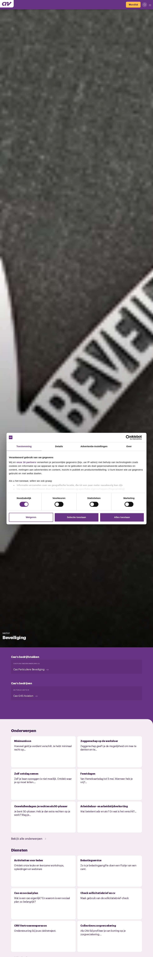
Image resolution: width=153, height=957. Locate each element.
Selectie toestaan (76, 517)
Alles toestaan (122, 517)
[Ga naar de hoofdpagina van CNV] (7, 3)
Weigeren (31, 517)
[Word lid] (133, 5)
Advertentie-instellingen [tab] (94, 446)
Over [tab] (129, 446)
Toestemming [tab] (24, 446)
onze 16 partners (26, 462)
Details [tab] (59, 446)
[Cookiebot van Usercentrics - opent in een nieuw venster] (130, 437)
